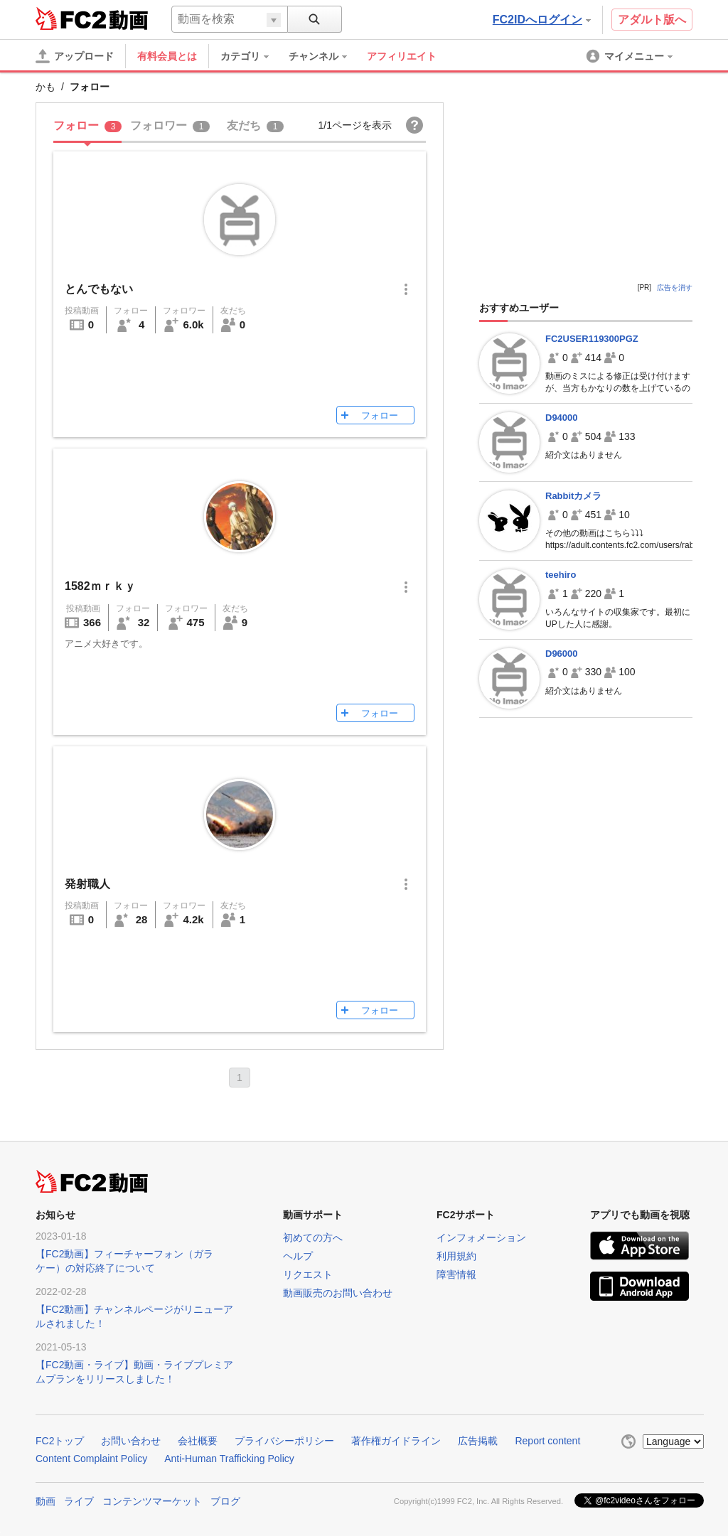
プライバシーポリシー (284, 1440)
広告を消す (674, 287)
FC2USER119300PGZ (591, 338)
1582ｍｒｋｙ (100, 586)
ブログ (225, 1501)
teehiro (560, 574)
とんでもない (99, 289)
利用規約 (456, 1256)
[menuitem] (251, 56)
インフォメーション (481, 1237)
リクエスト (308, 1274)
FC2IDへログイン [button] (542, 20)
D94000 (561, 417)
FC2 (71, 18)
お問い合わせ (131, 1440)
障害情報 (456, 1274)
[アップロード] (75, 56)
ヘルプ (298, 1256)
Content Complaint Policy (91, 1458)
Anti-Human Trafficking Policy (229, 1458)
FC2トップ (60, 1440)
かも (45, 86)
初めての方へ (313, 1237)
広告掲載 (478, 1440)
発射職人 (87, 884)
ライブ (79, 1501)
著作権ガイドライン (396, 1440)
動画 (45, 1501)
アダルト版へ (652, 20)
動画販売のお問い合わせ (337, 1293)
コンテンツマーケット (152, 1501)
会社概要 (198, 1440)
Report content (547, 1440)
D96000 (561, 653)
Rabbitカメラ (573, 495)
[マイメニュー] (630, 56)
